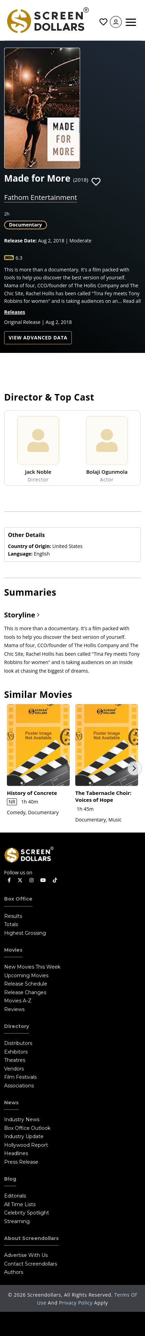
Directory (16, 1026)
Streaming (17, 1221)
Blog (10, 1179)
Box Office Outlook (27, 1128)
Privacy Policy (76, 1302)
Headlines (16, 1153)
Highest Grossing (25, 933)
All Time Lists (20, 1204)
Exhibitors (16, 1052)
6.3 (19, 257)
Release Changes (25, 992)
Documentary (25, 224)
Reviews (14, 1009)
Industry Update (24, 1136)
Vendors (14, 1069)
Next (134, 768)
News (11, 1102)
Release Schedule (25, 984)
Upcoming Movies (26, 975)
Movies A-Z (17, 1001)
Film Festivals (20, 1077)
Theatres (14, 1060)
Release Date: (20, 240)
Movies (13, 950)
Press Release (21, 1162)
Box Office (18, 899)
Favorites (103, 22)
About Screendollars (31, 1238)
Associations (19, 1086)
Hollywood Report (26, 1145)
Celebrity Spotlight (26, 1213)
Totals (11, 924)
